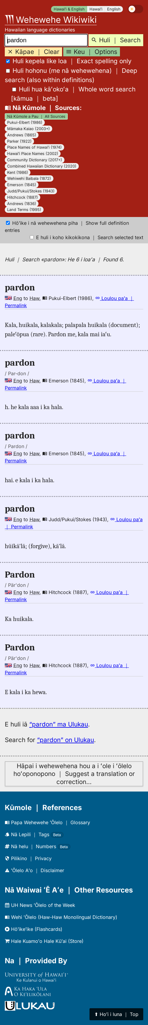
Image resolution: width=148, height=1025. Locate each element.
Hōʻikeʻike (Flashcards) (33, 929)
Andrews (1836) (21, 203)
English (114, 9)
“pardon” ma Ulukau (58, 724)
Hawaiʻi (96, 9)
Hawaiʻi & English (69, 9)
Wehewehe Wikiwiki (51, 19)
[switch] (135, 9)
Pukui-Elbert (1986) (24, 122)
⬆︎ (116, 1014)
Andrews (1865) (21, 135)
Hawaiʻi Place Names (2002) (32, 153)
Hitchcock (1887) (22, 197)
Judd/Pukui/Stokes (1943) (30, 191)
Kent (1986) (17, 172)
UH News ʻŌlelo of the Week (40, 905)
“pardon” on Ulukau (65, 740)
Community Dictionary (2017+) (34, 159)
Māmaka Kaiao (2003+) (28, 128)
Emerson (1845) (21, 184)
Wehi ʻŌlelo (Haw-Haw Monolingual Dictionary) (61, 917)
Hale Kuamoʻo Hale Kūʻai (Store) (44, 941)
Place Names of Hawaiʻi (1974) (34, 147)
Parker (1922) (19, 141)
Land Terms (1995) (24, 209)
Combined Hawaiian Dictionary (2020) (41, 166)
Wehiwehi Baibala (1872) (29, 178)
